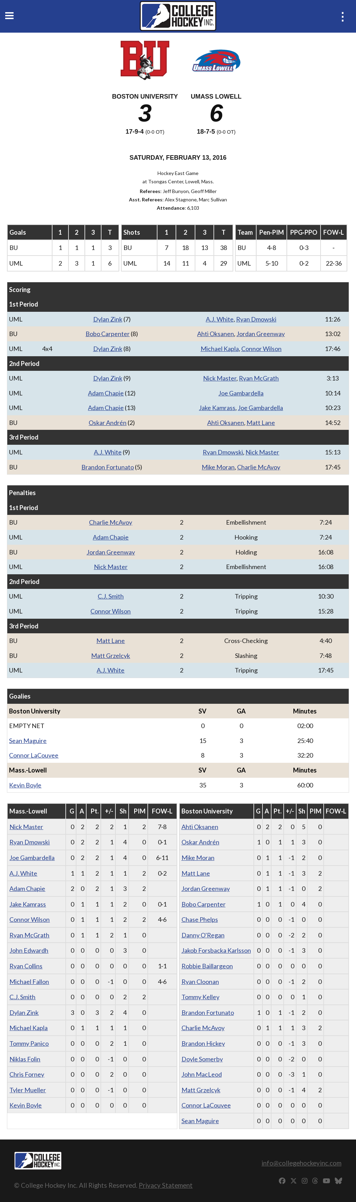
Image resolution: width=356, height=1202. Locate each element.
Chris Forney (26, 1074)
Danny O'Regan (203, 935)
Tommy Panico (29, 1043)
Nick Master (219, 378)
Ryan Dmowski (256, 319)
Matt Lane (260, 422)
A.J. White (220, 319)
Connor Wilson (261, 348)
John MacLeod (201, 1074)
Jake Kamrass (217, 407)
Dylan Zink (107, 319)
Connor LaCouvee (33, 755)
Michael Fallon (29, 981)
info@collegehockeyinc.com (301, 1163)
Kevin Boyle (25, 785)
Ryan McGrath (259, 378)
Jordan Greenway (260, 333)
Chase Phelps (199, 919)
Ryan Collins (25, 966)
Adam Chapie (106, 393)
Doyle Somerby (202, 1059)
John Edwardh (28, 950)
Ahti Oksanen (215, 333)
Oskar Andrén (108, 422)
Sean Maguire (28, 740)
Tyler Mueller (27, 1090)
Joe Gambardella (241, 393)
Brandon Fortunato (107, 467)
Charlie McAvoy (258, 467)
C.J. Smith (111, 596)
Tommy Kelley (200, 997)
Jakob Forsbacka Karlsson (216, 950)
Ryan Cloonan (200, 981)
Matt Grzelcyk (110, 655)
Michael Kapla (220, 348)
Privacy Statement (166, 1185)
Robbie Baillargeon (207, 966)
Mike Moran (218, 467)
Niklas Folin (24, 1059)
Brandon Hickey (203, 1043)
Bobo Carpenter (108, 333)
